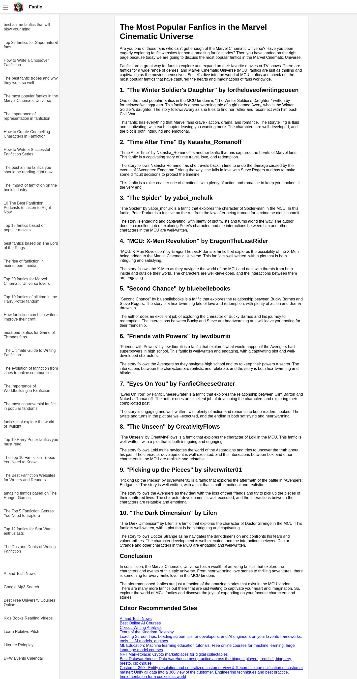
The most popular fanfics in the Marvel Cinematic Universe (31, 98)
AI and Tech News (20, 573)
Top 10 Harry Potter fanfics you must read (31, 442)
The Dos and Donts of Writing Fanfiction (30, 549)
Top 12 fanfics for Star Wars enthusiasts (28, 531)
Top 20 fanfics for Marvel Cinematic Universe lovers (27, 281)
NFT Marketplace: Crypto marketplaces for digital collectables (174, 654)
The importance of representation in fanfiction (27, 116)
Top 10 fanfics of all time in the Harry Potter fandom (30, 299)
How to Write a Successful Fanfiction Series (27, 152)
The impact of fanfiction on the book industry (30, 187)
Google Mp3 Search (21, 587)
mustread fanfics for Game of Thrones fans (29, 334)
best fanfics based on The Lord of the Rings (31, 245)
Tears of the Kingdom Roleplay (147, 632)
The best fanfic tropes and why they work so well (31, 80)
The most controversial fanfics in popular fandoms (30, 406)
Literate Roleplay (18, 645)
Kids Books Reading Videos (28, 618)
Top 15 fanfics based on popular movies (25, 227)
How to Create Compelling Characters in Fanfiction (27, 134)
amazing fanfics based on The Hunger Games (30, 495)
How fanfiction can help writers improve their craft (31, 317)
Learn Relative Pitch (21, 631)
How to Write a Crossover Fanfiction (26, 62)
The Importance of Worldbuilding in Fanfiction (27, 388)
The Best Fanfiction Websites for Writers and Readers (29, 477)
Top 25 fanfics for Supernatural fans (31, 44)
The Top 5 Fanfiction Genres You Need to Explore (29, 513)
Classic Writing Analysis (141, 627)
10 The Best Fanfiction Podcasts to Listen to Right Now (27, 207)
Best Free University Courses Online (29, 602)
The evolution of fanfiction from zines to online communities (31, 370)
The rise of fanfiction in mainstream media (24, 263)
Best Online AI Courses (140, 623)
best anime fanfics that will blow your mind (27, 27)
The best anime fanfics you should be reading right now (28, 169)
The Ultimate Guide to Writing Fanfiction (30, 352)
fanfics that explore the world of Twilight (29, 424)
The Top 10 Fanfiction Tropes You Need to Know (29, 459)
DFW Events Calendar (23, 658)
